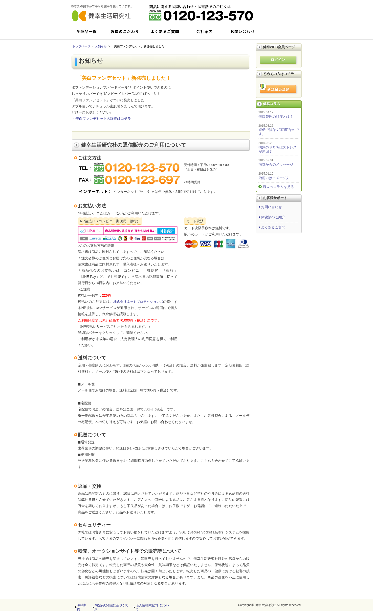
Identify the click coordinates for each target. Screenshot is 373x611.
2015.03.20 (266, 143)
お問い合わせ (271, 207)
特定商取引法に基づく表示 (112, 605)
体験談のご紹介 (273, 217)
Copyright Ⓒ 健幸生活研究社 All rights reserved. (270, 605)
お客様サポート (275, 198)
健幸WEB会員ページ (279, 47)
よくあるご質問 (273, 227)
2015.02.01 (266, 160)
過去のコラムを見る (278, 187)
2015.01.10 (266, 173)
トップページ (81, 46)
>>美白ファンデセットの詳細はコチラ (101, 119)
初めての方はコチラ (278, 74)
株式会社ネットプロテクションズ (140, 302)
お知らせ (101, 46)
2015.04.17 (266, 112)
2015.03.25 (266, 125)
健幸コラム (271, 104)
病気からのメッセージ (276, 164)
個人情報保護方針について (153, 605)
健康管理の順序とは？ (276, 117)
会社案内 (83, 605)
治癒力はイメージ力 (274, 178)
